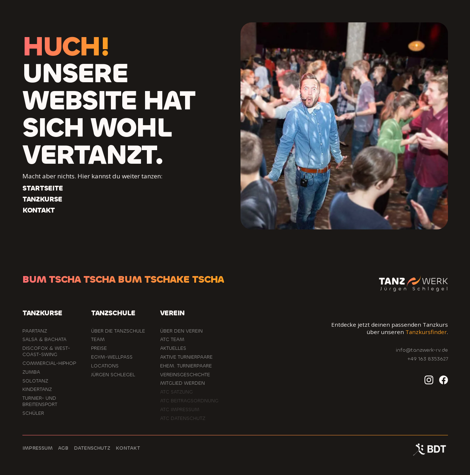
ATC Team (172, 339)
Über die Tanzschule (118, 331)
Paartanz (34, 331)
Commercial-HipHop (49, 363)
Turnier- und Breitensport (39, 401)
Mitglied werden (182, 383)
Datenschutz (92, 448)
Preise (99, 348)
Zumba (31, 372)
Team (98, 339)
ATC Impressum (179, 409)
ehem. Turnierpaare (186, 366)
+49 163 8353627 (427, 359)
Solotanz (35, 381)
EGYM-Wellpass (112, 357)
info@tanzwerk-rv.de (422, 350)
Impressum (37, 448)
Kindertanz (37, 389)
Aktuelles (173, 348)
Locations (105, 366)
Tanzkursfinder (426, 332)
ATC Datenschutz (182, 418)
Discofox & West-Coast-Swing (46, 351)
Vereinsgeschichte (185, 374)
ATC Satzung (176, 392)
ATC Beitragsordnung (189, 401)
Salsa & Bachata (44, 339)
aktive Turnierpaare (186, 357)
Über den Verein (181, 331)
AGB (63, 448)
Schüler (33, 413)
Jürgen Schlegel (113, 374)
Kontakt (128, 448)
